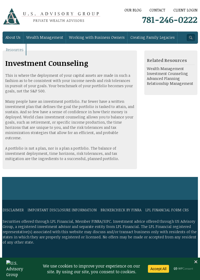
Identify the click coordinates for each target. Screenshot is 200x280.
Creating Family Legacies (152, 37)
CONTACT (157, 10)
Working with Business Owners (97, 37)
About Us (13, 37)
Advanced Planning (163, 78)
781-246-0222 (169, 19)
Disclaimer (13, 209)
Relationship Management (170, 83)
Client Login (185, 10)
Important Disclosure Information (62, 209)
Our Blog (132, 10)
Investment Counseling (167, 73)
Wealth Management (44, 37)
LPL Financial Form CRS (167, 209)
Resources (14, 49)
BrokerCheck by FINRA (121, 209)
